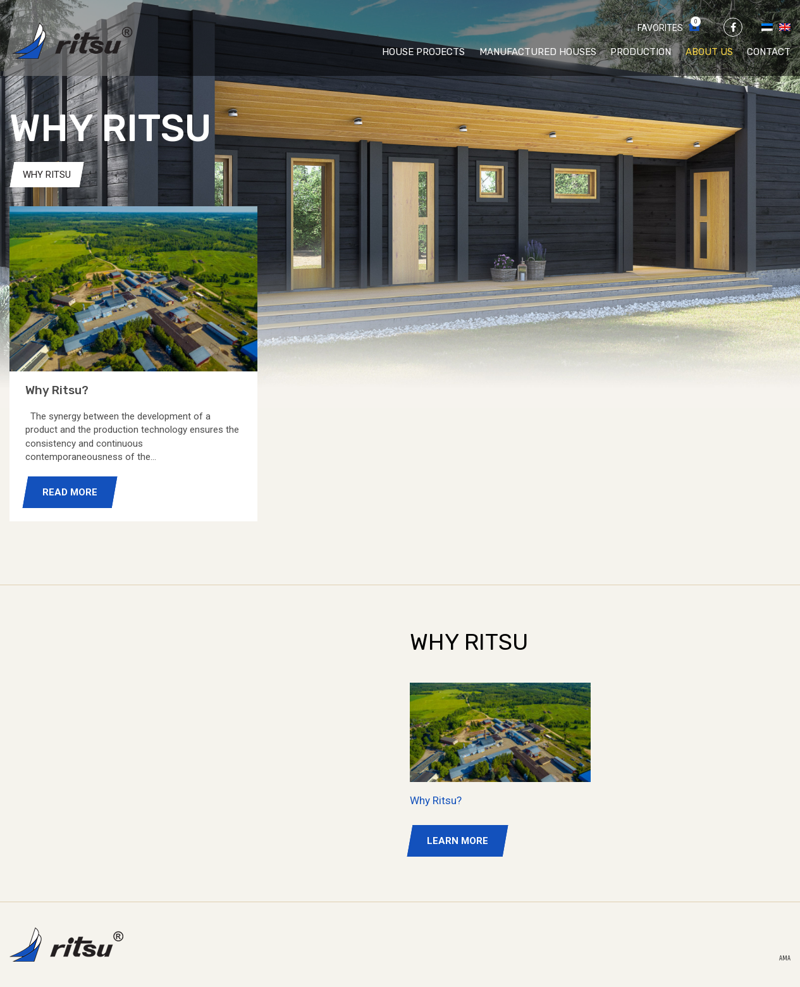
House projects (423, 52)
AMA (785, 958)
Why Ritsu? (436, 800)
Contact (769, 52)
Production (640, 52)
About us (709, 52)
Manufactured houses (537, 52)
